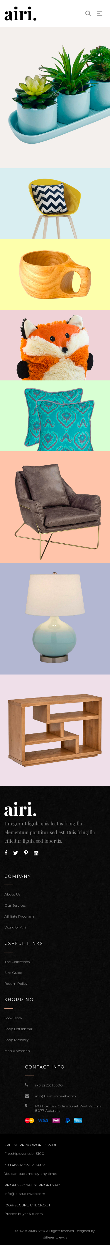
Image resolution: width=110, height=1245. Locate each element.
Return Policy (16, 983)
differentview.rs (55, 1237)
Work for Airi (15, 927)
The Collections (17, 961)
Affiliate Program (19, 916)
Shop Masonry (16, 1040)
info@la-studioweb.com (55, 1096)
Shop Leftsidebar (18, 1029)
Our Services (15, 905)
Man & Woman (17, 1050)
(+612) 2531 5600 (49, 1085)
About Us (12, 894)
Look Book (13, 1018)
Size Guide (13, 972)
